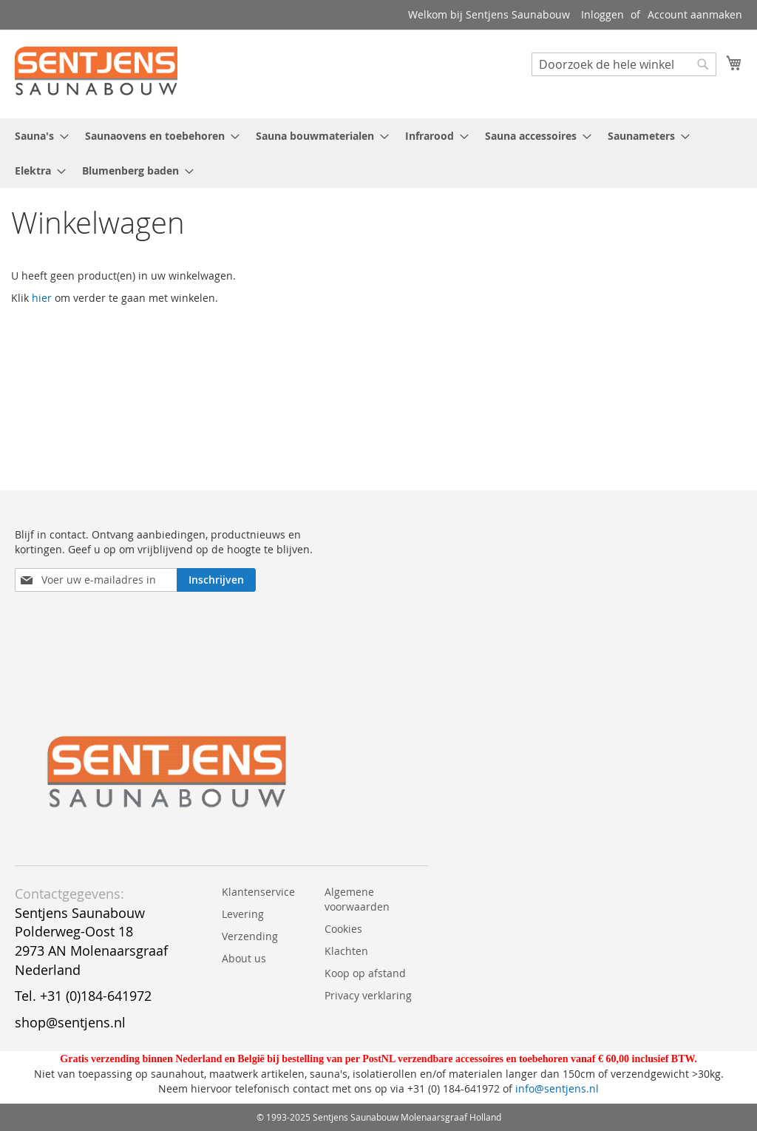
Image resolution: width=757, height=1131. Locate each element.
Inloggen (602, 14)
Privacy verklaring (368, 995)
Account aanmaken (695, 14)
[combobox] (624, 64)
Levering (243, 914)
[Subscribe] (216, 580)
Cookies (343, 929)
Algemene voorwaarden (357, 899)
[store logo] (96, 73)
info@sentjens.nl (557, 1088)
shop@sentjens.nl (70, 1022)
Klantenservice (258, 892)
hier (42, 298)
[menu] (378, 153)
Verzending (250, 936)
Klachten (346, 951)
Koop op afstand (365, 973)
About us (244, 958)
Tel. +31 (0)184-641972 (83, 996)
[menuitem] (37, 135)
